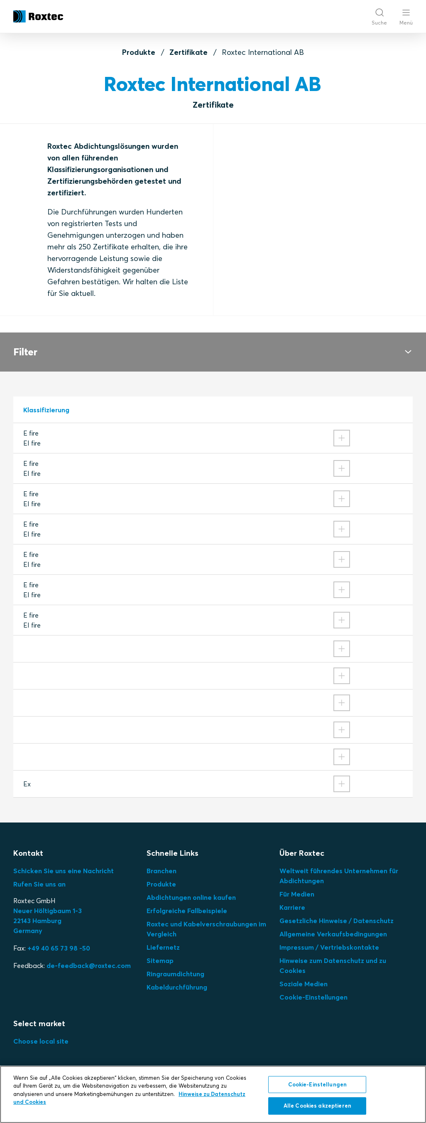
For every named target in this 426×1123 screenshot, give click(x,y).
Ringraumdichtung (175, 974)
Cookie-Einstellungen (313, 997)
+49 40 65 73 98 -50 (58, 948)
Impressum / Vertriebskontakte (329, 947)
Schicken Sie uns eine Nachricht (63, 871)
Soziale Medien (303, 984)
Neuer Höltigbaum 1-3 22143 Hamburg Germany (47, 920)
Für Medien (296, 894)
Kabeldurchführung (177, 987)
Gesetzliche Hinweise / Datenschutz (336, 920)
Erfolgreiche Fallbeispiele (187, 910)
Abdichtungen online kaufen (191, 897)
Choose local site (41, 1041)
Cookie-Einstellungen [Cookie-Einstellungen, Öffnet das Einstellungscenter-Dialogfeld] (317, 1084)
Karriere (292, 907)
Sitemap (160, 960)
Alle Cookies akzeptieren (317, 1105)
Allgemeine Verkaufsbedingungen (333, 934)
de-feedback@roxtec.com (89, 965)
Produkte (138, 52)
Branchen (161, 871)
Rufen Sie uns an (39, 884)
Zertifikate (188, 52)
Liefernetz (163, 947)
